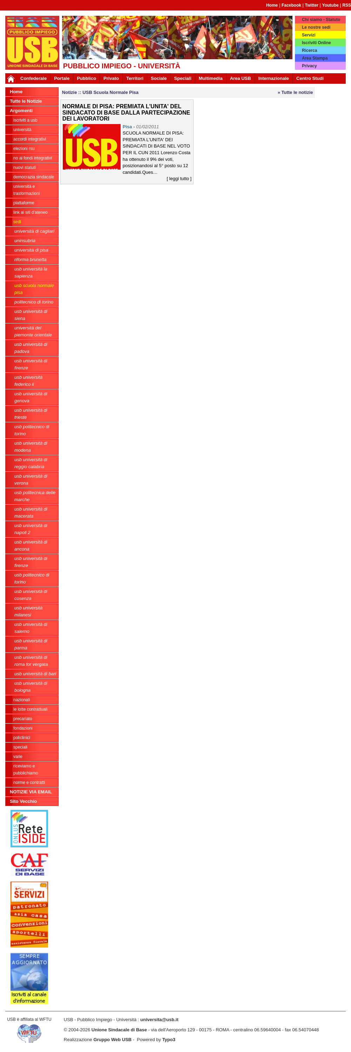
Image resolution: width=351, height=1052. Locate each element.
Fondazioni (23, 728)
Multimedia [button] (211, 78)
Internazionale (273, 78)
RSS (346, 5)
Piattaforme (23, 202)
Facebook (291, 5)
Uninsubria (24, 240)
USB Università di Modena (30, 446)
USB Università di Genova (30, 397)
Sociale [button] (159, 78)
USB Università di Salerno (30, 628)
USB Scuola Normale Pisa (34, 289)
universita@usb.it (159, 1019)
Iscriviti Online (316, 42)
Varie (17, 756)
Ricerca (309, 50)
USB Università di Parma (30, 644)
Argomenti (21, 110)
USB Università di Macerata (30, 512)
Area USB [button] (240, 78)
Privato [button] (111, 78)
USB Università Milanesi (28, 611)
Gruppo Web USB (112, 1039)
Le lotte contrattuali (30, 709)
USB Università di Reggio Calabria (30, 463)
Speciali (20, 747)
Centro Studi (310, 78)
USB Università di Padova (30, 348)
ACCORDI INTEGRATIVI (29, 139)
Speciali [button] (182, 78)
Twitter (311, 5)
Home (272, 5)
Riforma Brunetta (30, 259)
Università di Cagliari (34, 231)
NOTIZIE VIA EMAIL (31, 791)
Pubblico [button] (86, 78)
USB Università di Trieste (30, 414)
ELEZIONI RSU (24, 148)
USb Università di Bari (35, 673)
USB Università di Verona (30, 479)
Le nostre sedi (316, 27)
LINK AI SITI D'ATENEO (30, 212)
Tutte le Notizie (26, 101)
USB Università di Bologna (30, 687)
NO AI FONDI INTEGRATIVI (32, 158)
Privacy (309, 65)
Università (22, 129)
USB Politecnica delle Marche (34, 496)
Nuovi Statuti (24, 167)
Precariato (22, 718)
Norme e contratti (29, 782)
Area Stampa (315, 58)
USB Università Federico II (28, 381)
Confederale (33, 78)
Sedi (17, 221)
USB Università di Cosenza (30, 595)
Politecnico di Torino (33, 302)
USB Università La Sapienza (30, 272)
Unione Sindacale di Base (119, 1029)
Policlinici (21, 737)
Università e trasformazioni (26, 190)
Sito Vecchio (23, 801)
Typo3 (168, 1039)
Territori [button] (134, 78)
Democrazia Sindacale (33, 177)
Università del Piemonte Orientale (33, 331)
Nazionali (21, 699)
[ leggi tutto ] (179, 178)
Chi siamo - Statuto (321, 19)
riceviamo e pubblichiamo (25, 770)
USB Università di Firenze (30, 364)
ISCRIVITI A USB (25, 120)
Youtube (330, 5)
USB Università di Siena (30, 315)
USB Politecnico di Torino (31, 430)
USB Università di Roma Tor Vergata (31, 661)
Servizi (309, 35)
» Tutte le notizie (295, 92)
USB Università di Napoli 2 (30, 529)
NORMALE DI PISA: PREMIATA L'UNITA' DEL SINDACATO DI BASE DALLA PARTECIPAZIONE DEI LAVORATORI (126, 112)
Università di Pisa (31, 250)
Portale (61, 78)
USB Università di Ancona (30, 545)
